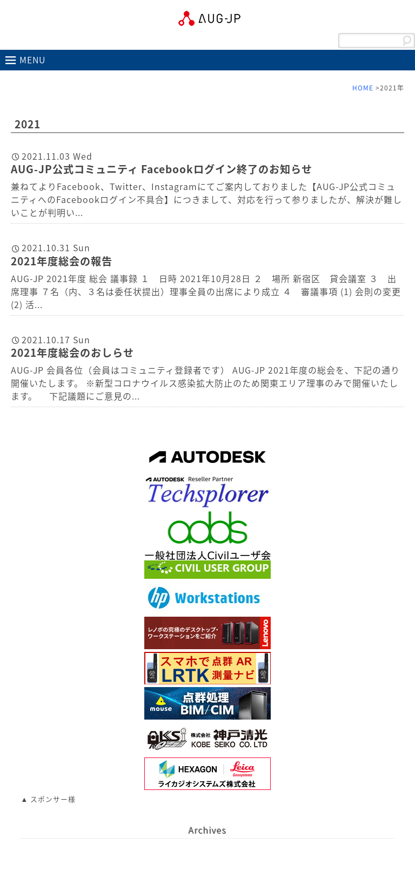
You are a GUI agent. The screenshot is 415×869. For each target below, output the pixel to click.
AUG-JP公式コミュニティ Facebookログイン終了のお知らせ (161, 168)
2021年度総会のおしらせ (72, 352)
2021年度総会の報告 (61, 260)
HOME (362, 88)
